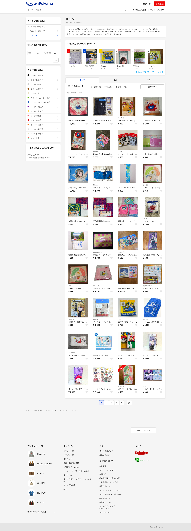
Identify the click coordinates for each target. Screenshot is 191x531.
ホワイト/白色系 (43, 80)
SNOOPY (71, 353)
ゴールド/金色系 (43, 134)
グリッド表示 (122, 87)
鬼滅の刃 (121, 252)
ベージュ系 (43, 93)
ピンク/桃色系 (43, 116)
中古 (148, 80)
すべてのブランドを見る (37, 512)
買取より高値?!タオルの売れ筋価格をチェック (43, 156)
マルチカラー (43, 138)
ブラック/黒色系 (43, 75)
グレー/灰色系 (43, 84)
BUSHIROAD (97, 252)
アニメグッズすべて (44, 31)
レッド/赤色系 (43, 120)
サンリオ (121, 118)
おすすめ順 (108, 87)
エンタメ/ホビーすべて (43, 27)
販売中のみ (96, 87)
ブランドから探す (157, 10)
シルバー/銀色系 (43, 129)
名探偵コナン (147, 286)
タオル (45, 35)
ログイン (147, 4)
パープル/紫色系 (43, 107)
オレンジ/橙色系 (43, 125)
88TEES (145, 319)
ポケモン (146, 185)
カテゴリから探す (139, 10)
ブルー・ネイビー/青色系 (43, 102)
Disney (95, 151)
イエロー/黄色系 (43, 111)
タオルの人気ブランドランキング (149, 72)
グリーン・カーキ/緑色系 (43, 98)
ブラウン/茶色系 (43, 89)
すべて (82, 80)
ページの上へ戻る (143, 430)
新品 (115, 80)
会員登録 (159, 4)
